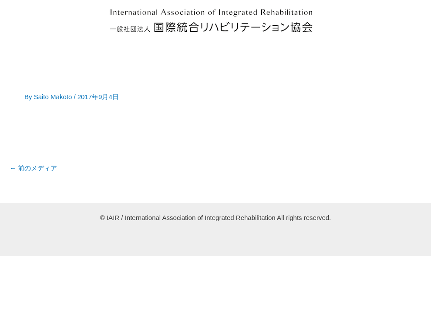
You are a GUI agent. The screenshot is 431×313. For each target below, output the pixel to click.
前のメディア (33, 168)
